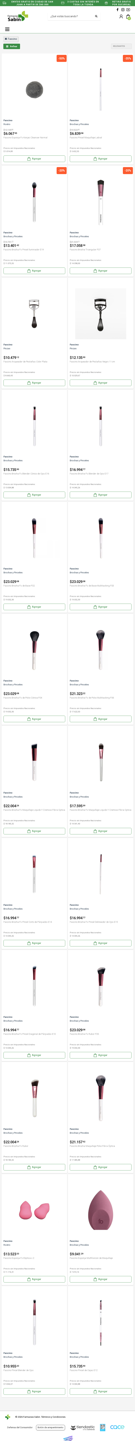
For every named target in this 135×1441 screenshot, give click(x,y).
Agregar (34, 159)
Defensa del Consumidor (20, 1427)
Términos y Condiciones (53, 1417)
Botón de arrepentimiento (50, 1427)
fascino (11, 39)
